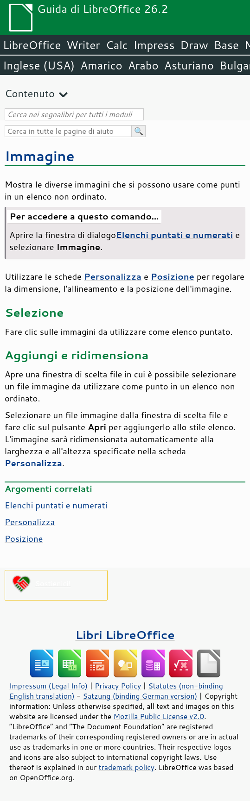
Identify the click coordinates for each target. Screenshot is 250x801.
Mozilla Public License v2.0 (159, 716)
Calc (117, 45)
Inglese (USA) (39, 65)
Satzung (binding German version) (140, 696)
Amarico (101, 65)
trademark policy (126, 767)
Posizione (24, 538)
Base (226, 45)
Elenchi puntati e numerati (56, 505)
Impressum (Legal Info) (48, 686)
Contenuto (30, 93)
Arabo (143, 65)
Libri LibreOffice (124, 634)
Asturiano (189, 65)
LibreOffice (32, 45)
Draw (194, 45)
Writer (83, 45)
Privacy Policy (118, 686)
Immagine (40, 155)
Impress (154, 45)
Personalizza (30, 522)
